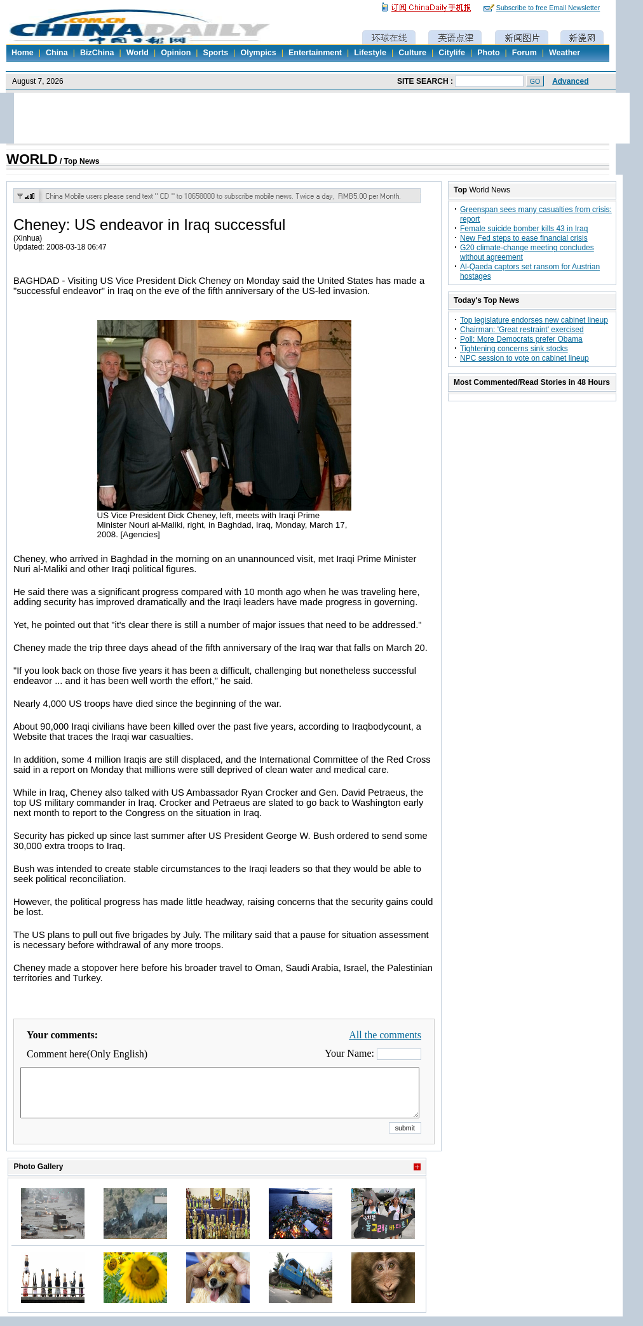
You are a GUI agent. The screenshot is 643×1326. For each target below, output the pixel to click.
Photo (488, 52)
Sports (216, 52)
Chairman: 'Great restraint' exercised (522, 329)
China (57, 52)
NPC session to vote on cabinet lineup (524, 358)
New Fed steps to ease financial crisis (524, 238)
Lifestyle (370, 52)
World (137, 52)
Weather (564, 52)
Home (22, 52)
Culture (412, 52)
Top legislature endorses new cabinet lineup (534, 320)
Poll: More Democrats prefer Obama (521, 339)
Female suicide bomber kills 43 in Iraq (524, 228)
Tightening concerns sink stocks (514, 348)
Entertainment (315, 52)
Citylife (451, 52)
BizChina (97, 52)
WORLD (32, 159)
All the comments (385, 1034)
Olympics (258, 52)
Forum (524, 52)
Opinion (176, 52)
